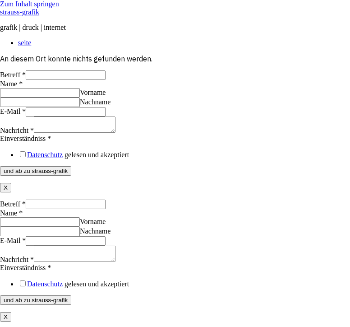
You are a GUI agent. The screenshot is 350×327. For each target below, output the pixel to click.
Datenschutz (45, 157)
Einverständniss (25, 141)
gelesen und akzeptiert (78, 157)
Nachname (95, 102)
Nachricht (17, 133)
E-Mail (13, 111)
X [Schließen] (6, 190)
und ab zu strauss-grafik (36, 173)
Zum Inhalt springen (29, 4)
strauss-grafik (19, 12)
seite (24, 43)
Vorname (93, 92)
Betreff (13, 75)
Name (11, 84)
